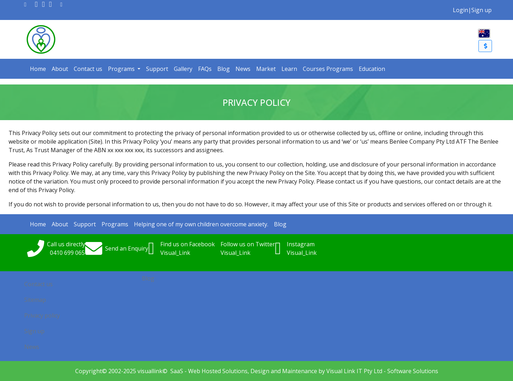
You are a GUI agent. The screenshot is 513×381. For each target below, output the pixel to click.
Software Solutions (412, 371)
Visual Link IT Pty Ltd (354, 371)
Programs (122, 69)
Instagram (301, 244)
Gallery (183, 69)
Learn (289, 69)
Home (38, 69)
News (242, 69)
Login (460, 10)
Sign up (481, 10)
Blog (223, 69)
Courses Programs (328, 69)
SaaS (176, 371)
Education (372, 69)
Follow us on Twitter (248, 244)
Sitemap (35, 300)
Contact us (88, 69)
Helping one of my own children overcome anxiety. (201, 224)
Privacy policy (42, 315)
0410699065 (67, 253)
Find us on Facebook (187, 244)
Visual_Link (175, 253)
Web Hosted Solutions (218, 371)
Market (266, 69)
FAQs (205, 69)
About (60, 69)
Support (157, 69)
